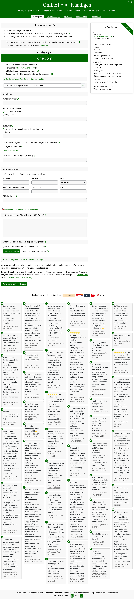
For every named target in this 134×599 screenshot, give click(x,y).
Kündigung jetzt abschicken (14, 284)
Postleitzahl (36, 187)
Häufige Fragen (53, 16)
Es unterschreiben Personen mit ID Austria (25, 246)
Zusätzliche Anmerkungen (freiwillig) (18, 155)
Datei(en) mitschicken (12, 146)
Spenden (68, 16)
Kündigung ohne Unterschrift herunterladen (21, 209)
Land (62, 178)
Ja (72, 596)
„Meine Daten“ (82, 274)
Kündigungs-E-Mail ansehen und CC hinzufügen (24, 259)
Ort (61, 187)
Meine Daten (81, 16)
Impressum (96, 16)
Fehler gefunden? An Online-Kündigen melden (25, 79)
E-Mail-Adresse (9, 196)
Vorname (6, 178)
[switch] (130, 2)
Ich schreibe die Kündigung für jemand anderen (25, 174)
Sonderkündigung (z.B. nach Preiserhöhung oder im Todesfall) (31, 142)
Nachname (36, 178)
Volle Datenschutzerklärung (20, 277)
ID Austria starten (11, 251)
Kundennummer (9, 99)
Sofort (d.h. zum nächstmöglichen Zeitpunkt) (24, 129)
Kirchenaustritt (58, 10)
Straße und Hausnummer (13, 187)
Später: (8, 132)
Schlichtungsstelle (94, 10)
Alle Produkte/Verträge (14, 111)
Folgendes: (10, 114)
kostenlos (112, 10)
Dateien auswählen (11, 150)
